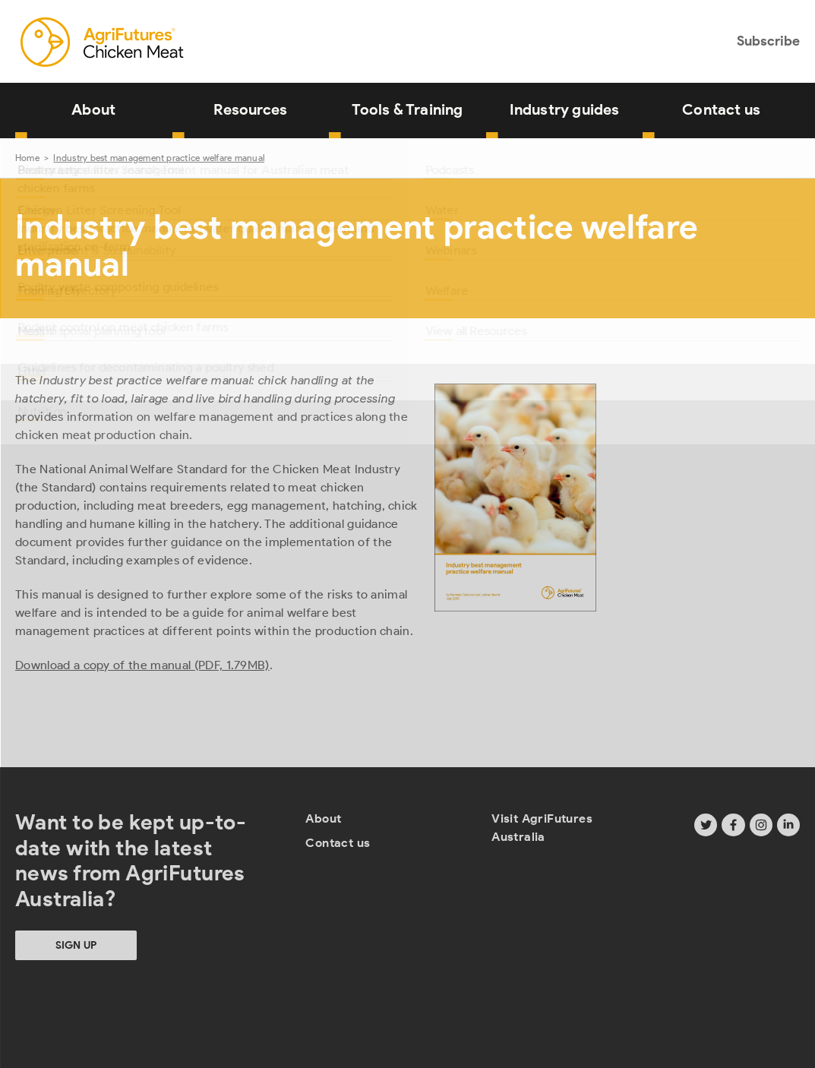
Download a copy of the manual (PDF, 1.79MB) (142, 665)
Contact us (721, 109)
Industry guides (565, 109)
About (93, 109)
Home (27, 157)
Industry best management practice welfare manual (158, 157)
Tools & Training (407, 109)
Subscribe (768, 41)
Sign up (75, 945)
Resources (250, 109)
